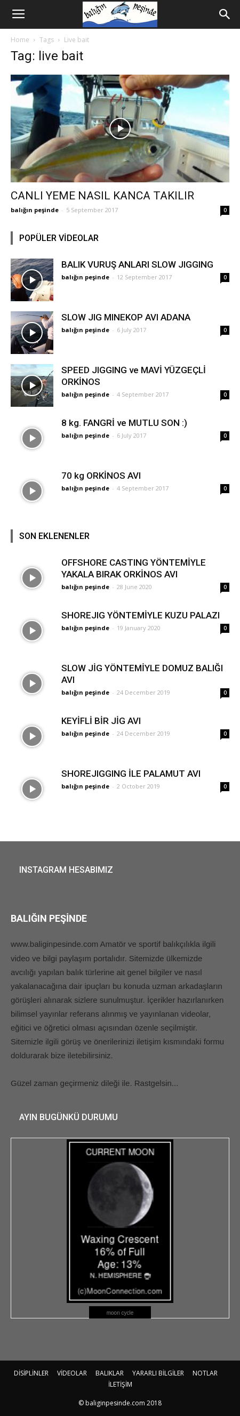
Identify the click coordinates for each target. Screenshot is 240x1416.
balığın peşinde (35, 210)
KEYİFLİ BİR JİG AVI (101, 720)
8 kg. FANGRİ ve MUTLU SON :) (124, 422)
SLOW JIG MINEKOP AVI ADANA (125, 317)
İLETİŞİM (120, 1384)
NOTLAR (205, 1373)
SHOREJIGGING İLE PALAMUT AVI (131, 773)
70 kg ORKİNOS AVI (101, 475)
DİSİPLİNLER (31, 1373)
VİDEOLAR (72, 1373)
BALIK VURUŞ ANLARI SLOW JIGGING (137, 264)
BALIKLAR (109, 1373)
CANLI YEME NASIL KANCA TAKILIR (102, 195)
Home (20, 39)
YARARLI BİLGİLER (158, 1373)
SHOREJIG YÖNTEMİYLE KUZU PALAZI (140, 615)
